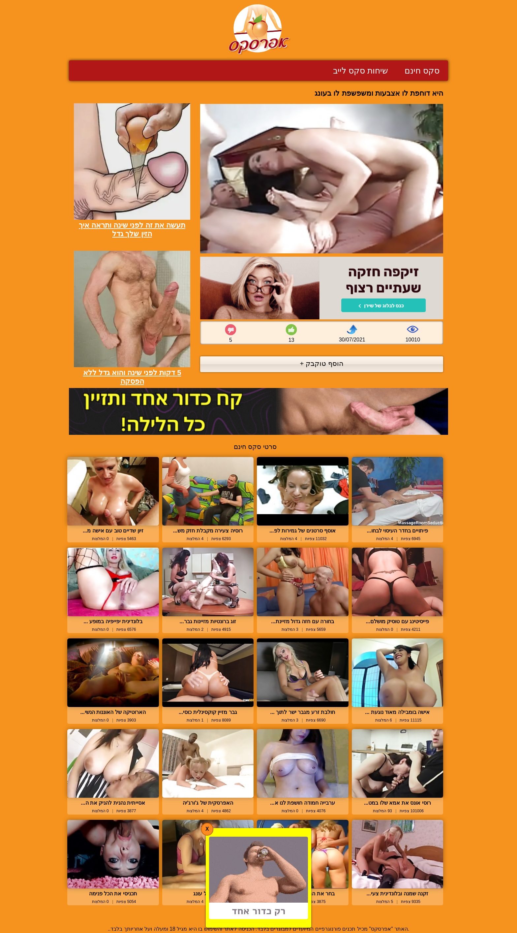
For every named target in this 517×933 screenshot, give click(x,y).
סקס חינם (422, 70)
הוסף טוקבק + (322, 363)
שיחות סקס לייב (360, 70)
